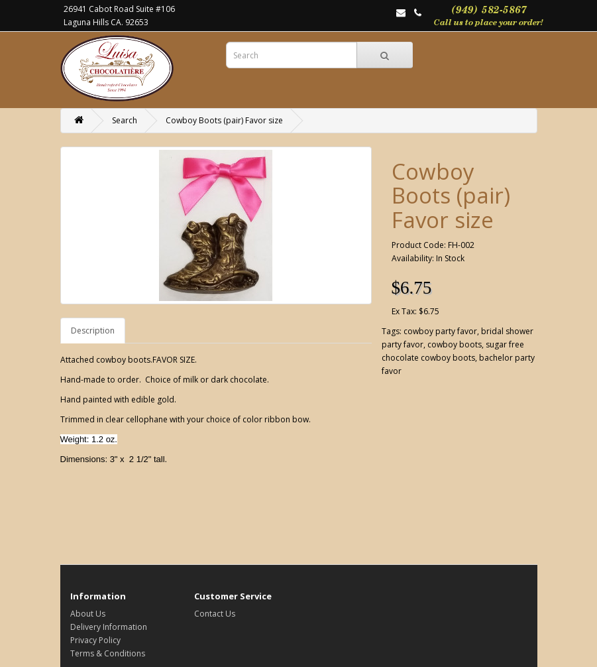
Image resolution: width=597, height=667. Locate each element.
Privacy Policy (95, 640)
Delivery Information (108, 627)
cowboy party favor (440, 331)
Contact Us (214, 613)
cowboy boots (454, 344)
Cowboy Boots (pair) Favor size (224, 120)
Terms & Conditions (107, 653)
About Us (87, 613)
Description (93, 330)
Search (124, 120)
